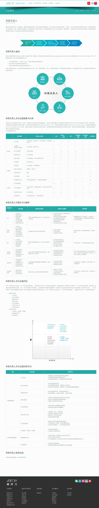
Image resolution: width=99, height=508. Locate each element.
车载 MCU (9, 501)
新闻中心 (54, 499)
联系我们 (54, 501)
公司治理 (69, 493)
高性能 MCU (10, 499)
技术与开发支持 (37, 3)
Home (77, 10)
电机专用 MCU (10, 503)
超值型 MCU (10, 495)
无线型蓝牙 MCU (11, 505)
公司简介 (54, 493)
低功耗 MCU (10, 493)
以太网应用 (24, 501)
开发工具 (24, 495)
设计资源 (24, 493)
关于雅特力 (51, 3)
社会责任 (87, 10)
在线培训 (24, 503)
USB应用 (24, 499)
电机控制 (24, 497)
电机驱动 (39, 493)
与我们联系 (23, 457)
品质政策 (54, 497)
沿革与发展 (54, 495)
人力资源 (54, 503)
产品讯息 (30, 3)
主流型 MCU (10, 497)
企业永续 (57, 3)
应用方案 (45, 3)
